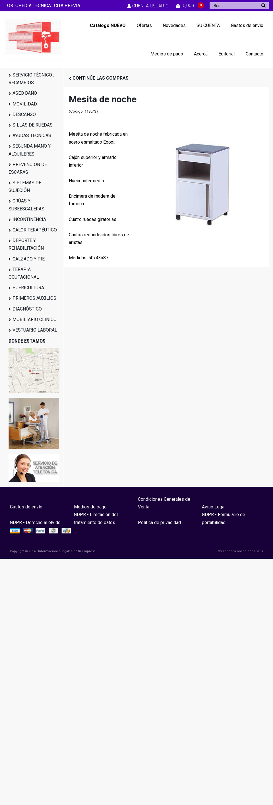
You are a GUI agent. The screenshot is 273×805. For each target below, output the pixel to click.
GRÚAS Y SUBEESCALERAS (26, 204)
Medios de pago (166, 54)
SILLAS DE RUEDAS (33, 125)
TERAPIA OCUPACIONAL (24, 273)
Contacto (254, 54)
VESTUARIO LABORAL (35, 330)
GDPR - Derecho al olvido (35, 522)
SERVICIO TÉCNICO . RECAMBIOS (31, 78)
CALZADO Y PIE (29, 259)
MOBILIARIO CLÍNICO (35, 319)
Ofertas (144, 25)
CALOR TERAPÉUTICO (35, 230)
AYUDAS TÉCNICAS (32, 135)
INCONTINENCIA (29, 219)
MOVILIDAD (25, 104)
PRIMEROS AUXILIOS (34, 298)
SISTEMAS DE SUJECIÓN (25, 186)
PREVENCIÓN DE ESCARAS (28, 168)
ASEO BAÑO (25, 93)
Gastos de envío (247, 25)
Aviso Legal (214, 507)
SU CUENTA (208, 25)
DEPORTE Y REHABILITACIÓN (26, 244)
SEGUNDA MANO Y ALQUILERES (30, 149)
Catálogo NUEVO (108, 25)
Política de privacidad (159, 522)
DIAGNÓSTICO (27, 309)
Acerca (201, 54)
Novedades (174, 25)
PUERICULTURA (28, 287)
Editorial (226, 54)
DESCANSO (24, 114)
